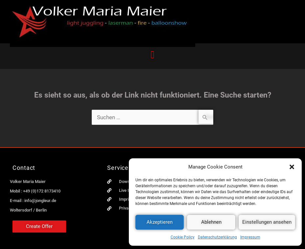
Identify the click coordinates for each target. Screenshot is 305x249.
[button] (292, 167)
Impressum (250, 237)
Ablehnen (211, 222)
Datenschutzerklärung (217, 237)
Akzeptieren (160, 222)
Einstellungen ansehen (267, 222)
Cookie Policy (183, 237)
